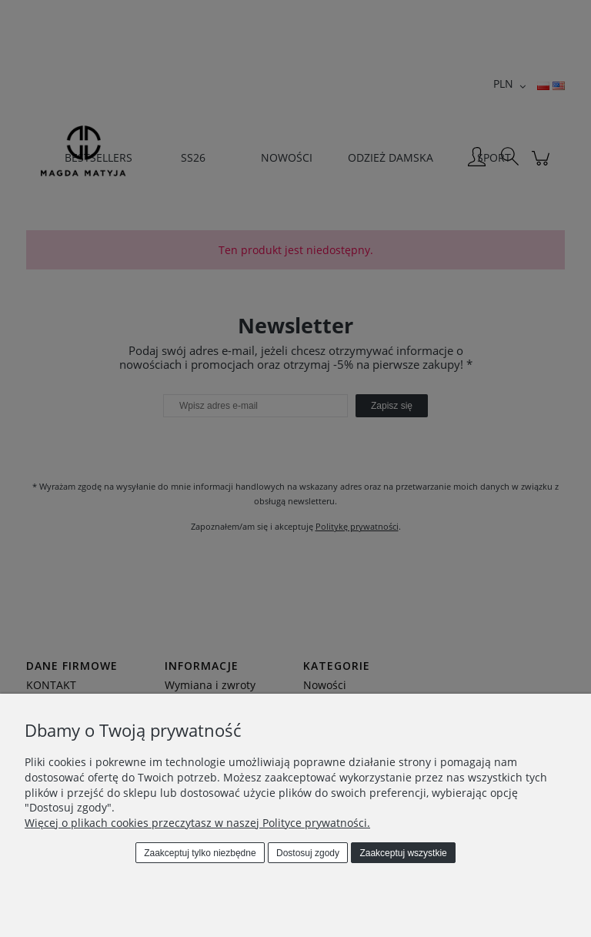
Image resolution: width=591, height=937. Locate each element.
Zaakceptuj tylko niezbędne (199, 853)
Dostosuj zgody (307, 853)
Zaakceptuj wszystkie (402, 853)
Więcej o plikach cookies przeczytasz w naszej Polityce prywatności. (197, 822)
